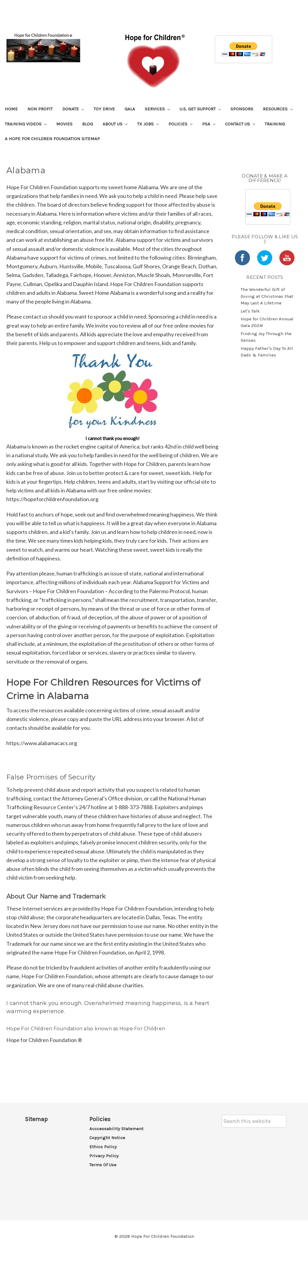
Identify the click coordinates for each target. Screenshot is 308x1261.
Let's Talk (250, 311)
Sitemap (36, 1119)
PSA (208, 124)
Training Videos (26, 124)
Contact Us (240, 124)
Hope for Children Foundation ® (44, 1040)
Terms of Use (102, 1164)
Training (275, 124)
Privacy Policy (104, 1155)
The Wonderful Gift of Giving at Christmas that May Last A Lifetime (267, 296)
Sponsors (241, 109)
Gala (130, 109)
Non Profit (40, 109)
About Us (115, 124)
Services (157, 109)
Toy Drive (104, 109)
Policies (180, 124)
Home (11, 109)
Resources (278, 109)
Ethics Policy (103, 1146)
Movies (64, 124)
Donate (73, 109)
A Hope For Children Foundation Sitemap (52, 138)
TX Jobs (148, 124)
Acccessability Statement (116, 1128)
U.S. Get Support (200, 109)
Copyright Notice (107, 1137)
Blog (87, 124)
